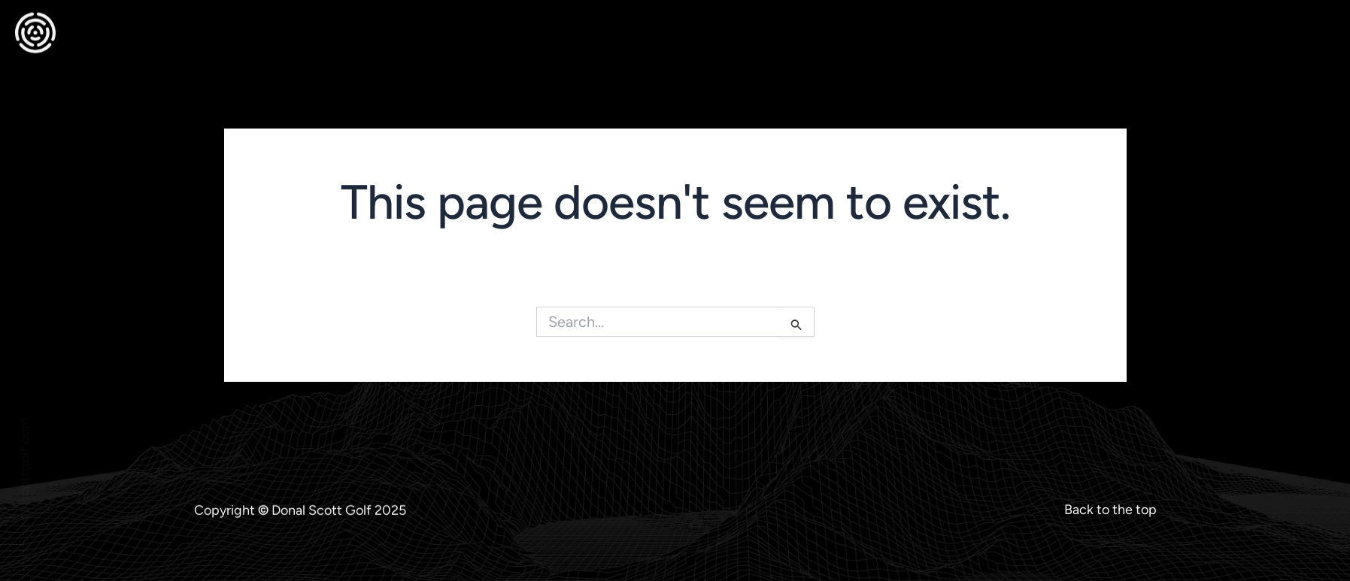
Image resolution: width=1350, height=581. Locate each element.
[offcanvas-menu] (1319, 24)
